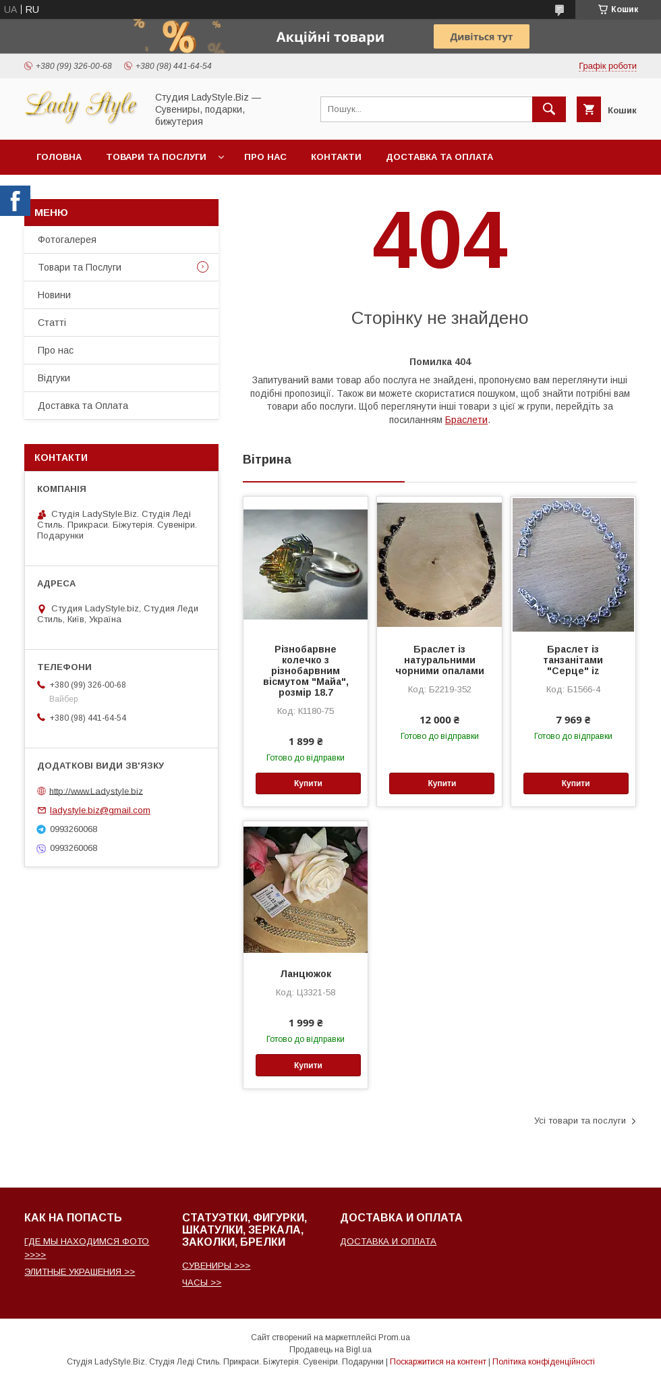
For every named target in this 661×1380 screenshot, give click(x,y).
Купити (308, 783)
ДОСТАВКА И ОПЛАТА (388, 1241)
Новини (54, 294)
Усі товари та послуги (580, 1120)
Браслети (466, 419)
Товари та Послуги (79, 267)
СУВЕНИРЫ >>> (216, 1266)
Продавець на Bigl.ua (330, 1349)
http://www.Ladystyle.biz (96, 790)
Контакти (336, 157)
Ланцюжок (305, 973)
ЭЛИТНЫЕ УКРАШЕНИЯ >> (79, 1272)
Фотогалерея (67, 239)
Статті (52, 322)
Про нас (265, 157)
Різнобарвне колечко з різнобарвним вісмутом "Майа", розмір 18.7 (306, 671)
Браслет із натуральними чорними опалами (439, 660)
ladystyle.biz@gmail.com (100, 810)
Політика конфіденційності (543, 1362)
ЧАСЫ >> (201, 1282)
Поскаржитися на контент (438, 1362)
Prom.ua (394, 1337)
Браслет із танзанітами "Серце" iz (573, 660)
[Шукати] (549, 109)
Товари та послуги (156, 157)
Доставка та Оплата (439, 157)
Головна (59, 157)
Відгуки (54, 377)
